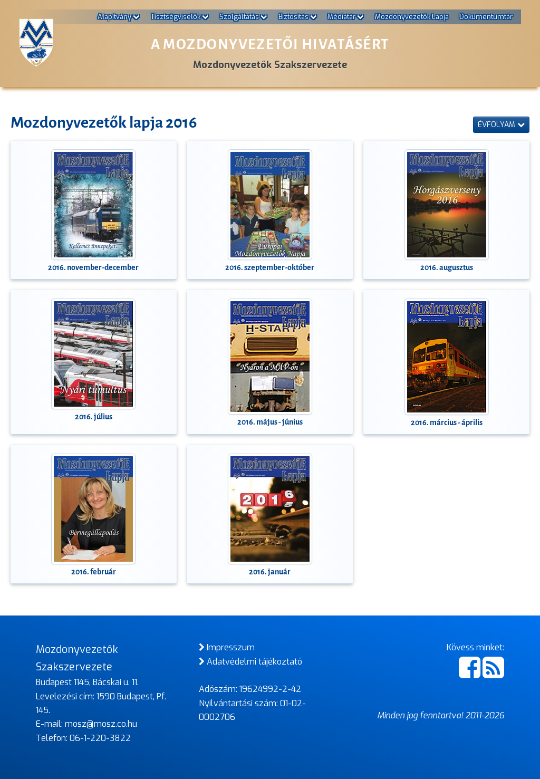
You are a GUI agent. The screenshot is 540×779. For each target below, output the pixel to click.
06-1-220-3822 (100, 738)
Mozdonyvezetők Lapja (412, 16)
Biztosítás (297, 16)
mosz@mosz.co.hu (101, 723)
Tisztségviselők (180, 16)
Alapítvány (119, 16)
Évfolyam (501, 125)
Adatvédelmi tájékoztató (250, 661)
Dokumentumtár (486, 16)
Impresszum (227, 647)
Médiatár (345, 16)
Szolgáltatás (243, 16)
